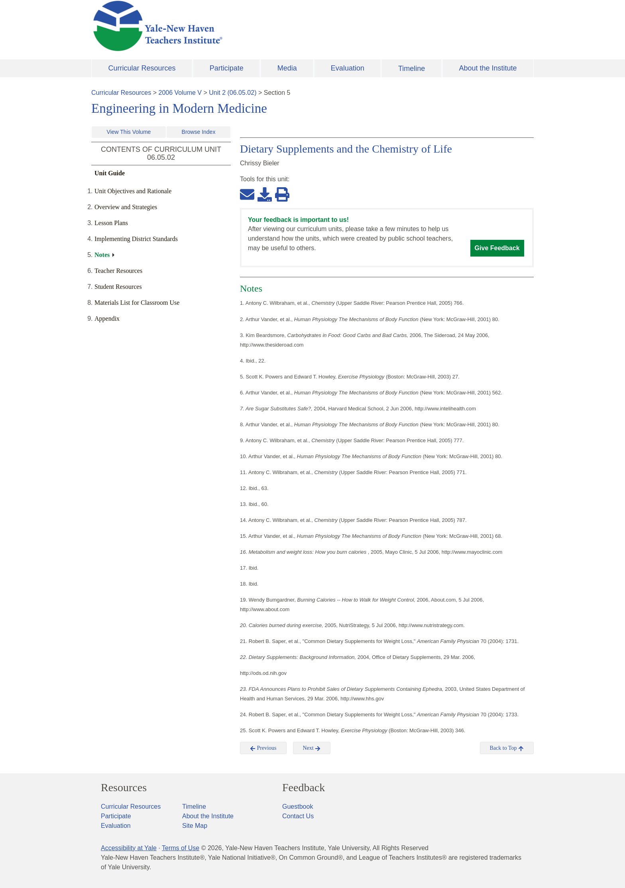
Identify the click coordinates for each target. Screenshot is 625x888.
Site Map (194, 825)
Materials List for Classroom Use (136, 302)
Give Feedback (497, 248)
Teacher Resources (118, 270)
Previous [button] (263, 748)
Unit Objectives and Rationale (132, 191)
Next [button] (312, 748)
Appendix (107, 318)
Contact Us (298, 816)
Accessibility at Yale (129, 848)
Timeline (411, 69)
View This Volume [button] (129, 132)
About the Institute (488, 68)
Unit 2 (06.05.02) (232, 92)
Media (287, 68)
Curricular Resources (142, 68)
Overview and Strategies (125, 207)
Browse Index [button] (199, 132)
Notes (102, 254)
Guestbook (297, 806)
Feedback (303, 787)
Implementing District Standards (136, 238)
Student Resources (118, 286)
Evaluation (347, 68)
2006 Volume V (180, 92)
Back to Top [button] (507, 748)
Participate (227, 68)
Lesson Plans (111, 223)
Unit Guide (109, 173)
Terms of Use (180, 848)
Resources (124, 787)
